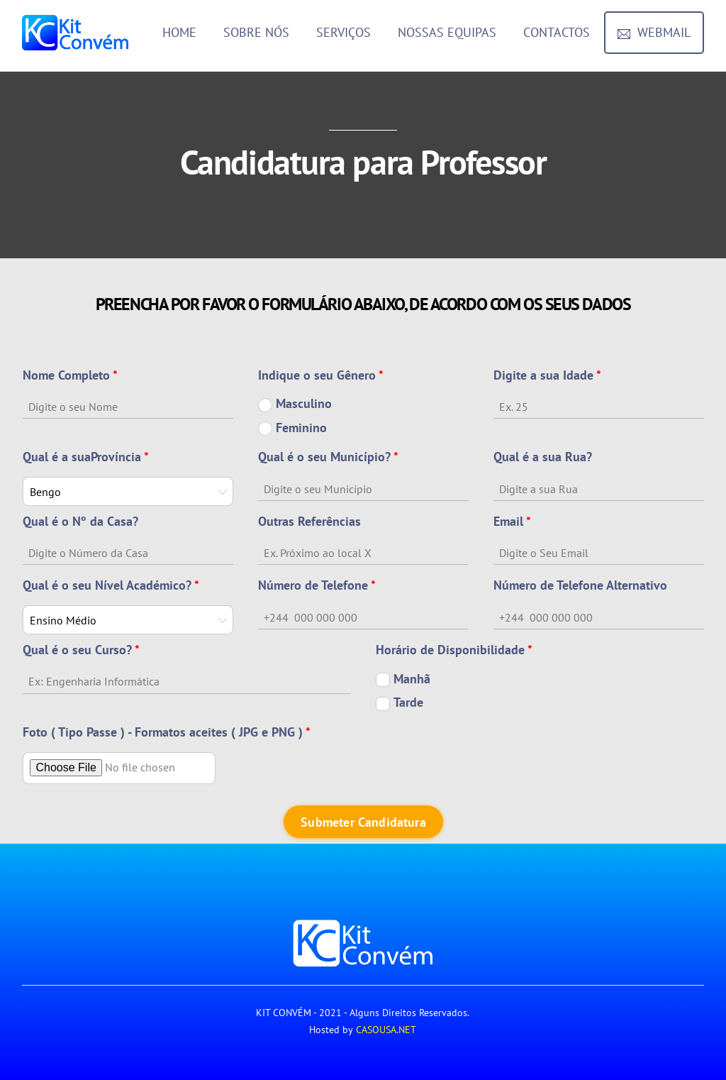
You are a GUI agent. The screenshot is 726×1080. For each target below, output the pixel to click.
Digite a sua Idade (547, 375)
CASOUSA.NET (386, 1029)
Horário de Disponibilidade (454, 649)
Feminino (292, 427)
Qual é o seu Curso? (81, 649)
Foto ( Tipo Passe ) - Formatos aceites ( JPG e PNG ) (167, 732)
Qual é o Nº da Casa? (80, 521)
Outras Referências (309, 521)
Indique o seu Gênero (321, 375)
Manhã (403, 679)
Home (179, 32)
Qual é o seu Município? (328, 456)
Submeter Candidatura (363, 822)
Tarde (399, 702)
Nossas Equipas (447, 32)
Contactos (556, 32)
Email (512, 521)
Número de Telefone (317, 585)
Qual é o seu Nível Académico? (111, 585)
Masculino (295, 403)
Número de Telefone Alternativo (580, 585)
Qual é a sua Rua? (542, 456)
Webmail (654, 32)
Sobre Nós (256, 32)
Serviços (343, 32)
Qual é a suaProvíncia (86, 456)
